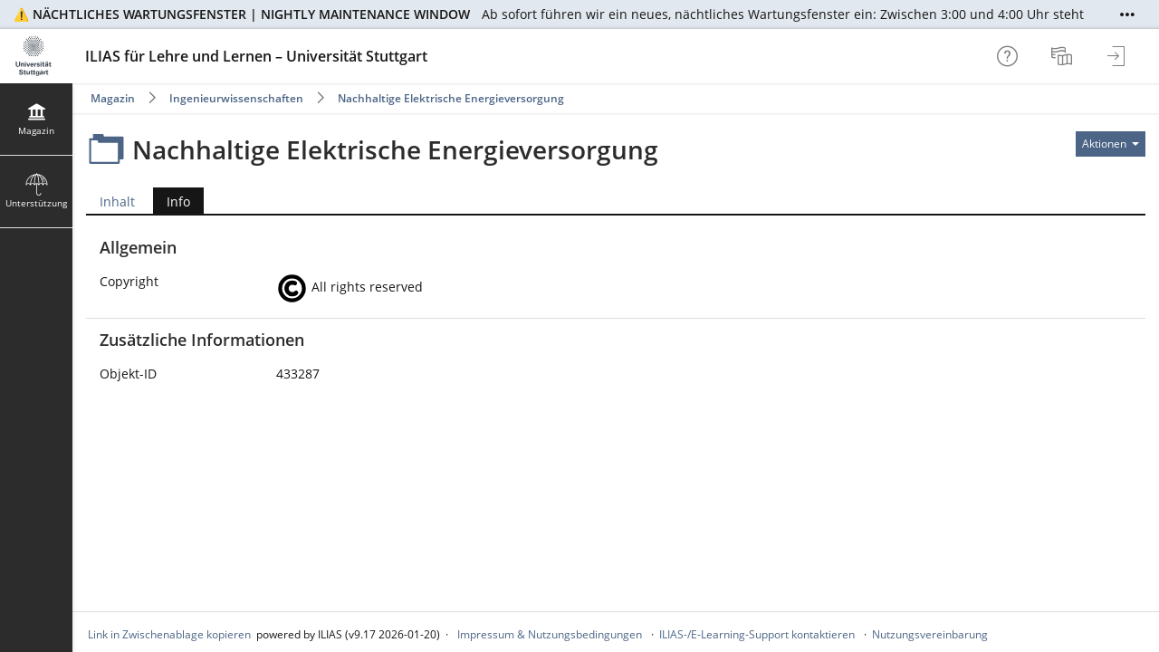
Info (171, 201)
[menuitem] (1064, 56)
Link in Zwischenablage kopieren (169, 634)
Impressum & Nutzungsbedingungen (549, 634)
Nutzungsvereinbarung (930, 634)
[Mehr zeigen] (1127, 14)
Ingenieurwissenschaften (236, 98)
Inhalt (117, 201)
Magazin (113, 98)
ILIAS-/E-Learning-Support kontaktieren (757, 634)
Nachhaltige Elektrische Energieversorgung (451, 98)
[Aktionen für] (1110, 144)
